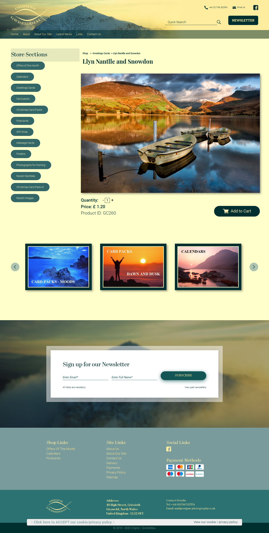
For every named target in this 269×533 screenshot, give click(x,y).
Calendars (22, 75)
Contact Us (93, 33)
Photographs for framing (30, 164)
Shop (85, 52)
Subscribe (183, 375)
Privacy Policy (116, 472)
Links (79, 33)
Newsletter (243, 20)
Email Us (237, 7)
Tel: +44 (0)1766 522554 (180, 503)
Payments (113, 467)
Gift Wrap (22, 131)
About (26, 33)
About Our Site (43, 33)
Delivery (111, 462)
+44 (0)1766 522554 (210, 8)
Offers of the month (27, 64)
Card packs (23, 98)
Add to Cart (237, 210)
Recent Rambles (25, 175)
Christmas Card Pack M (30, 186)
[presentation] (15, 266)
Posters (20, 153)
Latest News (64, 33)
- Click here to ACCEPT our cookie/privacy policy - (72, 522)
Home (14, 33)
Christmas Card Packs (29, 109)
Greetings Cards (25, 87)
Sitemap (112, 476)
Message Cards (25, 142)
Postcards (22, 120)
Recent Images (25, 197)
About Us (112, 448)
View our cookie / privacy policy (216, 522)
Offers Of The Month (60, 448)
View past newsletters (195, 386)
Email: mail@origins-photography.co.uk (190, 507)
